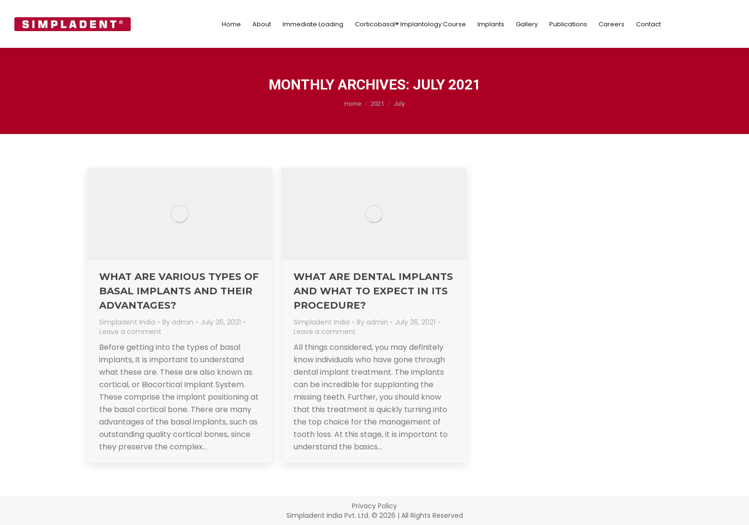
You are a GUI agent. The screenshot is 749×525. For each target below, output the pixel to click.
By (177, 322)
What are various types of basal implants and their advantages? (179, 291)
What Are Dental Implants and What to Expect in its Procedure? (373, 291)
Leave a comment (130, 331)
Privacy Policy (374, 506)
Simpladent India (127, 322)
